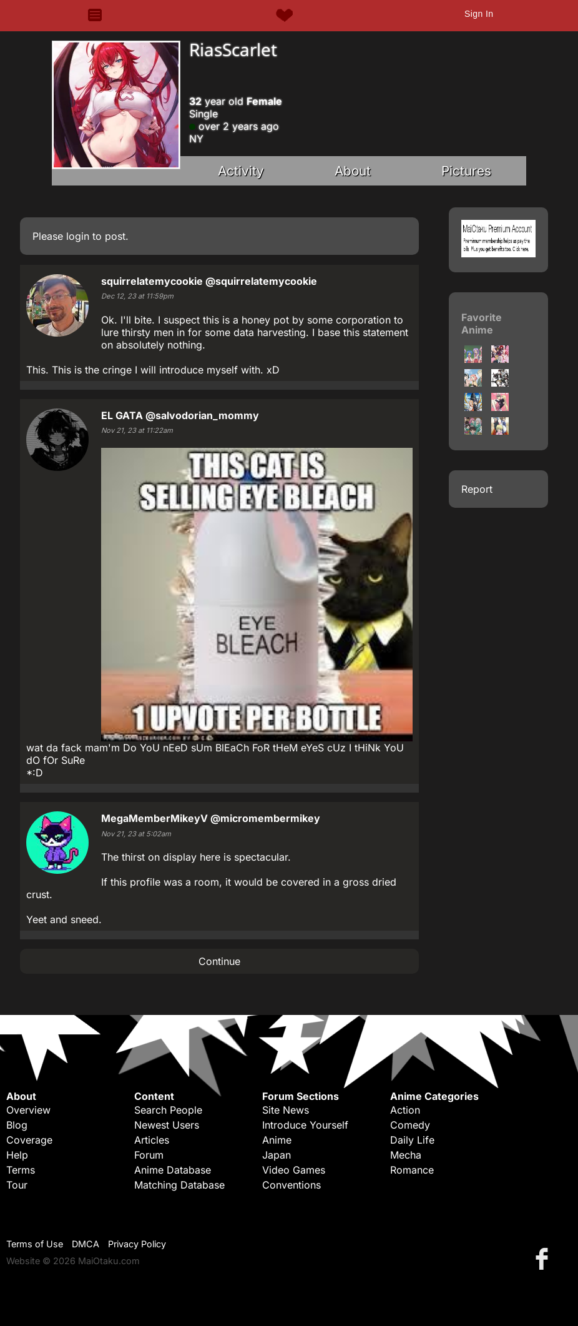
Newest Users (166, 1125)
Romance (412, 1170)
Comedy (410, 1125)
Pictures (466, 171)
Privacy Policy (137, 1244)
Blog (16, 1125)
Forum (149, 1155)
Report (476, 489)
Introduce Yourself (305, 1125)
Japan (276, 1155)
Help (17, 1155)
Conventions (291, 1185)
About (353, 171)
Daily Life (412, 1140)
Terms (20, 1170)
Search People (168, 1110)
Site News (285, 1110)
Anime (276, 1140)
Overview (28, 1110)
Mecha (405, 1155)
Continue (219, 961)
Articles (151, 1140)
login (77, 236)
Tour (16, 1185)
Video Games (293, 1170)
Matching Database (179, 1185)
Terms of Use (34, 1244)
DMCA (85, 1244)
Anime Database (172, 1170)
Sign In (478, 14)
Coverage (29, 1140)
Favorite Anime (481, 323)
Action (405, 1110)
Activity (241, 171)
